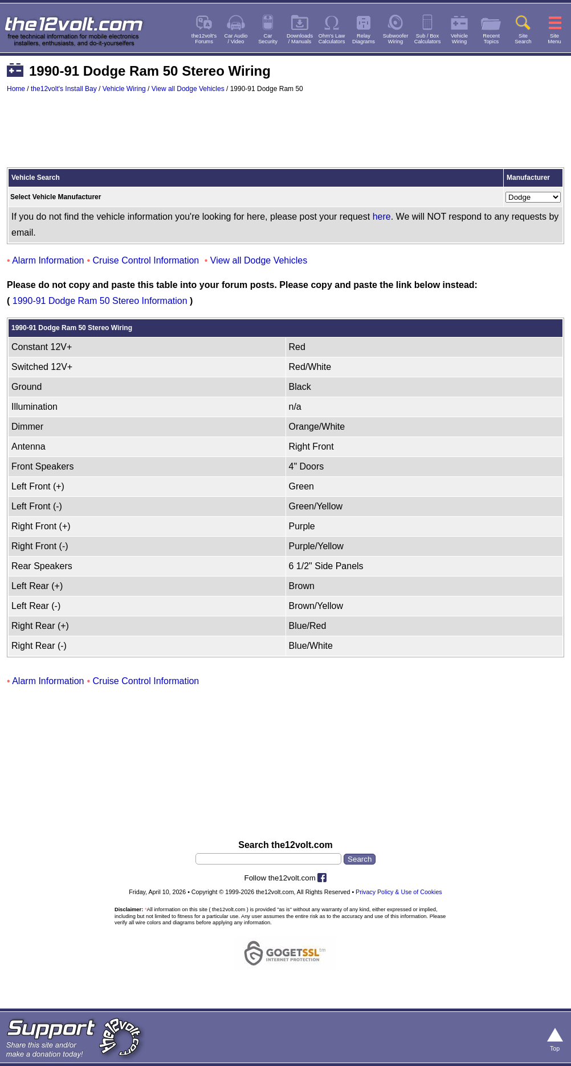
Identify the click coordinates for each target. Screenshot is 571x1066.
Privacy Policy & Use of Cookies (399, 891)
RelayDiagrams (363, 38)
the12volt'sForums (204, 38)
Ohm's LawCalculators (332, 38)
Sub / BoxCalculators (427, 38)
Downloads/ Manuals (300, 38)
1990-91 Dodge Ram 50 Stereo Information (100, 301)
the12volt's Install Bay (64, 89)
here (382, 216)
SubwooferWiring (396, 38)
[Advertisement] (285, 135)
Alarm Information (48, 260)
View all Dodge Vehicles (188, 89)
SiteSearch (523, 38)
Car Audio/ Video (236, 38)
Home (16, 89)
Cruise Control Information (146, 260)
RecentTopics (491, 38)
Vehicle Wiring (124, 89)
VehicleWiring (459, 38)
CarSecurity (268, 38)
